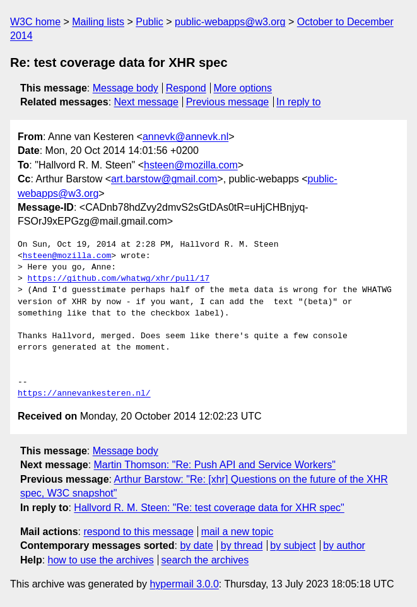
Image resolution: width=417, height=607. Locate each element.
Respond (186, 88)
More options (243, 88)
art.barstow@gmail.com (164, 179)
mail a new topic (237, 531)
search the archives (205, 560)
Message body (125, 88)
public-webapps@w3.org (230, 21)
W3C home (35, 21)
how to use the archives (101, 560)
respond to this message (138, 531)
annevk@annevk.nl (185, 136)
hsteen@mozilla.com (191, 165)
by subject (292, 545)
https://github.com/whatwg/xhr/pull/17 (119, 279)
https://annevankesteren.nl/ (84, 393)
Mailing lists (98, 21)
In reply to (298, 102)
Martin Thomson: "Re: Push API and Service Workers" (215, 464)
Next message (146, 102)
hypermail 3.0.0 (184, 584)
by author (344, 545)
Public (149, 21)
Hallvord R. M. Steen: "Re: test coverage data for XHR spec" (209, 507)
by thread (242, 545)
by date (196, 545)
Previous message (227, 102)
